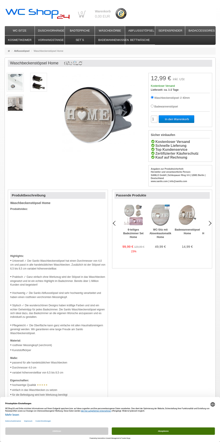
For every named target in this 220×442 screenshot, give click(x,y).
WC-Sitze (20, 30)
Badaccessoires (201, 30)
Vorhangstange (51, 40)
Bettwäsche (140, 40)
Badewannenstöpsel (166, 106)
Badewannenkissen (111, 40)
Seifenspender (170, 30)
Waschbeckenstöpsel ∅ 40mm (172, 97)
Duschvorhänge (51, 30)
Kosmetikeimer (20, 40)
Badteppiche (80, 30)
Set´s (80, 40)
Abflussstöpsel (141, 30)
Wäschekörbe (110, 30)
